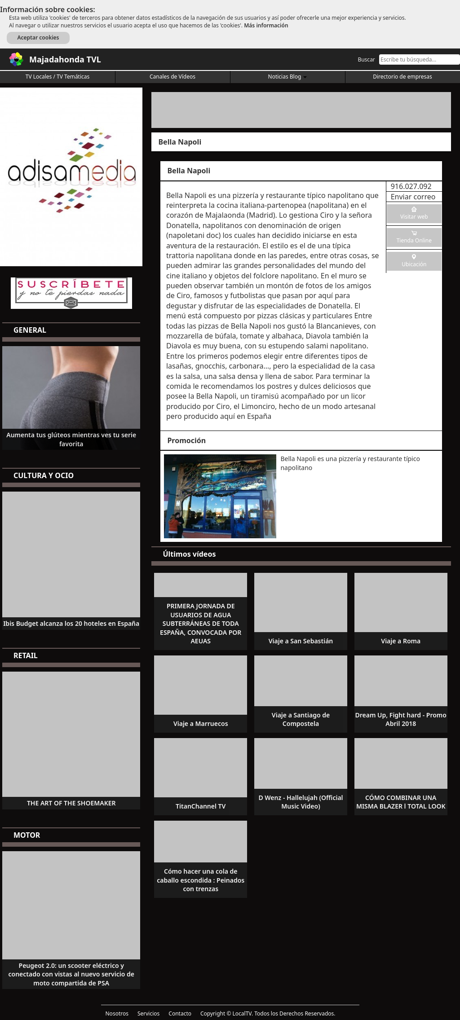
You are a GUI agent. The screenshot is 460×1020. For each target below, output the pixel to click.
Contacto (179, 1013)
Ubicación (414, 264)
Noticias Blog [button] (287, 76)
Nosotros (117, 1013)
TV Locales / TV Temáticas (58, 76)
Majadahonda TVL (65, 59)
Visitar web (414, 216)
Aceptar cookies (38, 37)
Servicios (148, 1013)
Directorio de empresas (402, 76)
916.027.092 (411, 186)
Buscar (366, 59)
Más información (266, 25)
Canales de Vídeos (172, 76)
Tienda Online (414, 240)
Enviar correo (413, 197)
